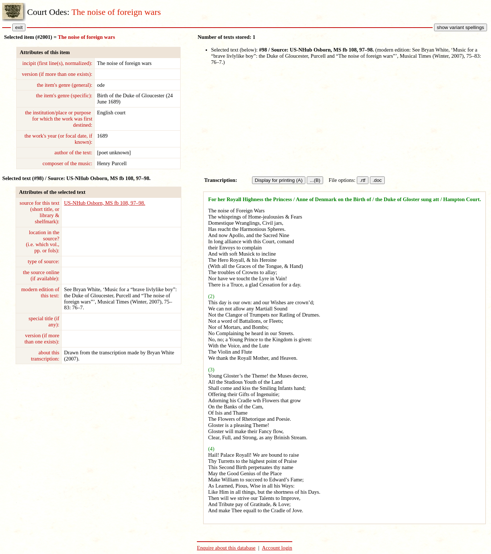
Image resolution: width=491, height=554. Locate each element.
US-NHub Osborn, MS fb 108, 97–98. (104, 203)
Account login (277, 548)
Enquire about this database (226, 548)
